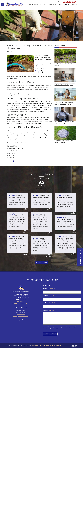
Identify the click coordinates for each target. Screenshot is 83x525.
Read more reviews (41, 262)
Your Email (48, 296)
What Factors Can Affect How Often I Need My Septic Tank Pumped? (65, 96)
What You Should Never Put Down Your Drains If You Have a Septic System (65, 77)
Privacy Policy (56, 329)
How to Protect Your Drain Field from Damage (65, 58)
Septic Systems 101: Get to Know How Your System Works (65, 115)
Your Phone (49, 303)
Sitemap (35, 345)
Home (29, 4)
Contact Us (73, 4)
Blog (68, 4)
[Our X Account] (58, 2)
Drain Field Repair (52, 4)
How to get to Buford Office (21, 316)
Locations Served (62, 5)
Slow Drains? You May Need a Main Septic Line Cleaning (65, 135)
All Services (35, 4)
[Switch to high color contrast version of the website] (2, 4)
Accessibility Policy (45, 345)
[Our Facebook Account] (61, 2)
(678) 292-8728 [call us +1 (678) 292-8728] (69, 2)
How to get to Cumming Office (20, 303)
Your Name (48, 288)
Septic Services (43, 5)
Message (48, 310)
